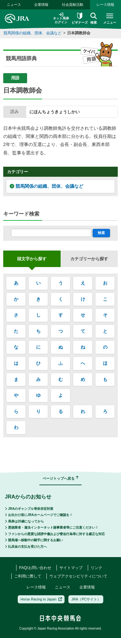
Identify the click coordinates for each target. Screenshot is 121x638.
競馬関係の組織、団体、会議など (33, 33)
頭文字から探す (31, 258)
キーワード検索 (21, 214)
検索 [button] (93, 18)
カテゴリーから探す (89, 258)
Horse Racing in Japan (41, 599)
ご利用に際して (27, 576)
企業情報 (41, 4)
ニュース (14, 4)
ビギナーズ (80, 18)
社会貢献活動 (72, 4)
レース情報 (105, 4)
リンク (96, 567)
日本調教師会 (78, 33)
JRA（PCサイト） (86, 599)
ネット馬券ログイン (61, 18)
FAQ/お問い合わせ (35, 567)
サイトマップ (71, 567)
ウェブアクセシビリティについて (78, 576)
